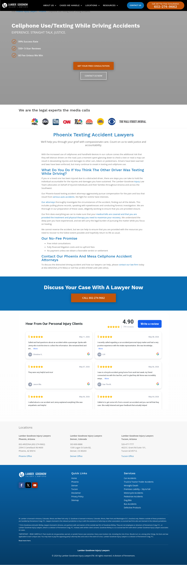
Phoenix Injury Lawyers (26, 11)
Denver (74, 485)
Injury (137, 181)
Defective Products (132, 507)
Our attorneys (48, 202)
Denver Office (76, 456)
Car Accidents (130, 478)
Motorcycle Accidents (133, 493)
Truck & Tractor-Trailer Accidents (139, 481)
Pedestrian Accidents (133, 496)
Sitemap (75, 500)
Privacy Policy (77, 496)
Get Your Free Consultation (93, 65)
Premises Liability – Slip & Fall (137, 489)
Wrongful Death (131, 485)
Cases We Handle (70, 5)
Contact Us (135, 5)
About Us (48, 5)
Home (74, 478)
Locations (91, 5)
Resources (109, 5)
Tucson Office (127, 456)
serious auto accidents (63, 196)
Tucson (74, 489)
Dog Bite (128, 500)
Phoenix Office (25, 456)
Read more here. (25, 541)
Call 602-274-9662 (93, 297)
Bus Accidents (130, 504)
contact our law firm (128, 264)
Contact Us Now (93, 75)
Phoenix (42, 11)
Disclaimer (76, 493)
